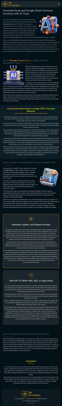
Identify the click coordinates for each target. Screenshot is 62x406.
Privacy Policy (31, 403)
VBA (6, 287)
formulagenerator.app (30, 398)
